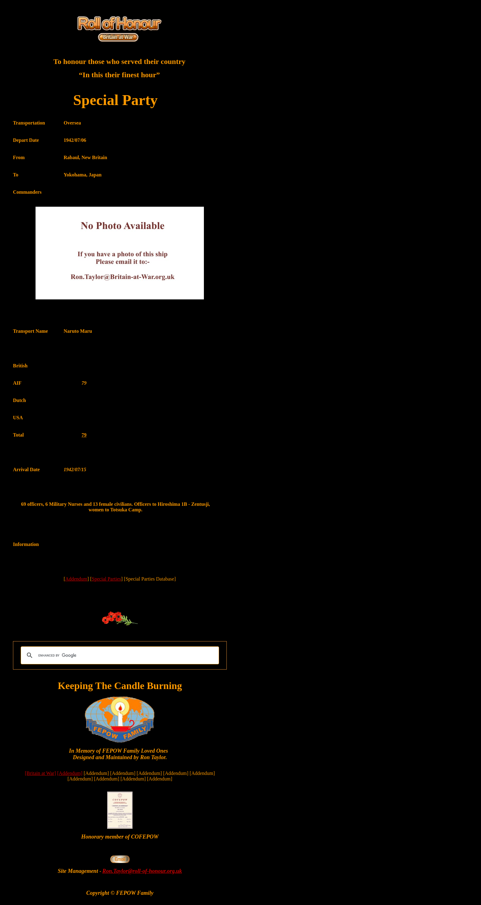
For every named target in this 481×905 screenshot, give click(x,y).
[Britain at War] (40, 773)
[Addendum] (69, 773)
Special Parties (106, 578)
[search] (119, 655)
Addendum (76, 578)
